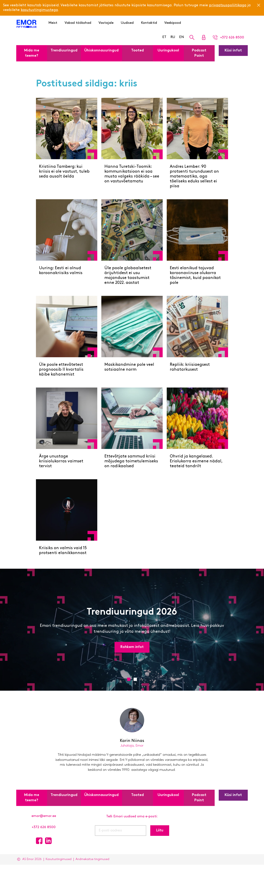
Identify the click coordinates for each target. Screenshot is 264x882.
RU (172, 37)
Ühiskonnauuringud (101, 50)
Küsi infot (233, 50)
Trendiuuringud (64, 50)
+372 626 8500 (44, 827)
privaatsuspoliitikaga (227, 5)
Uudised (127, 23)
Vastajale (106, 23)
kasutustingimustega (39, 10)
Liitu (159, 830)
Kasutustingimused (58, 859)
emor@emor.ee (43, 816)
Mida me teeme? (31, 53)
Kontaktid (149, 23)
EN (181, 37)
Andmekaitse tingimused (92, 859)
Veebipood (172, 23)
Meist (52, 23)
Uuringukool (168, 50)
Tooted (137, 50)
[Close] (258, 5)
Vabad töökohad (78, 23)
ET (164, 37)
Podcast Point (199, 53)
